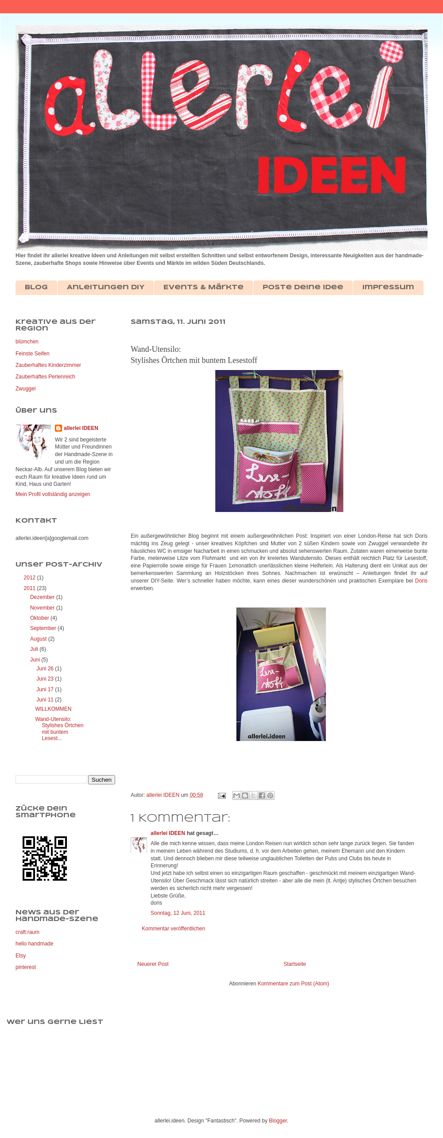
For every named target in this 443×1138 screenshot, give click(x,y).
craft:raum (27, 932)
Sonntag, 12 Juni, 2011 (178, 913)
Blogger (278, 1121)
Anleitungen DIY (105, 287)
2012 (30, 578)
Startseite (295, 964)
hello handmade (34, 944)
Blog (36, 287)
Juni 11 (45, 700)
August (39, 639)
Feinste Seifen (33, 353)
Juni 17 (45, 689)
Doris (421, 581)
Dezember (43, 597)
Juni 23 (45, 679)
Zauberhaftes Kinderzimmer (48, 365)
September (44, 628)
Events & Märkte (203, 287)
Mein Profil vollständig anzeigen (53, 494)
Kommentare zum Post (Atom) (293, 983)
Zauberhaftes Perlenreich (45, 377)
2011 (30, 588)
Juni (35, 660)
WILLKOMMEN (53, 709)
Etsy (21, 956)
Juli (34, 649)
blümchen (27, 342)
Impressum (388, 287)
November (43, 608)
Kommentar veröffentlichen (173, 928)
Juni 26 (45, 668)
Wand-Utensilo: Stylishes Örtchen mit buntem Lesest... (59, 728)
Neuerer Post (153, 964)
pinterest (26, 967)
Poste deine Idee (303, 287)
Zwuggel (25, 389)
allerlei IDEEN (168, 833)
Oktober (40, 618)
